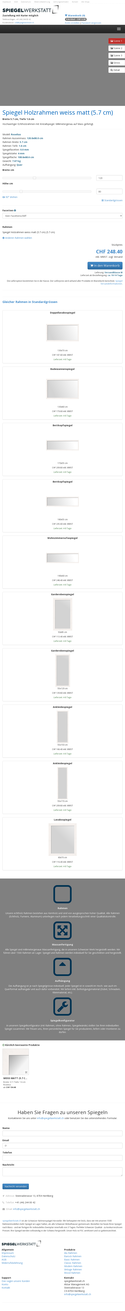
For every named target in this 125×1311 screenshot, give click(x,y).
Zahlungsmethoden (61, 2)
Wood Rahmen (72, 1272)
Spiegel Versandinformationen (112, 282)
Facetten (9, 210)
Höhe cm (7, 183)
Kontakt (75, 2)
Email (5, 1140)
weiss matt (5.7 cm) (15, 1078)
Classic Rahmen (72, 1262)
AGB (16, 2)
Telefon (7, 1152)
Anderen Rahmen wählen (17, 237)
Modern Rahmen (73, 1266)
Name (6, 1128)
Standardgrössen (112, 200)
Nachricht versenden (16, 1186)
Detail (115, 70)
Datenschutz (26, 2)
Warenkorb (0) (75, 15)
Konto (5, 1284)
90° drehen (9, 197)
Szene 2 (116, 48)
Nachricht (8, 1164)
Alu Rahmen (70, 1253)
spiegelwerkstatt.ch (11, 1220)
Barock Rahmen (72, 1256)
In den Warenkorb (105, 265)
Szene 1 (116, 40)
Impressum (6, 2)
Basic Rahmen (72, 1259)
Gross (115, 62)
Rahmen (7, 226)
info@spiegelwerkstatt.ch (24, 22)
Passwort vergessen (91, 22)
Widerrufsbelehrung (42, 2)
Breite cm (8, 169)
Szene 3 (116, 55)
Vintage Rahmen (73, 1269)
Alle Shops (85, 2)
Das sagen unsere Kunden (16, 1281)
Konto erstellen (72, 22)
